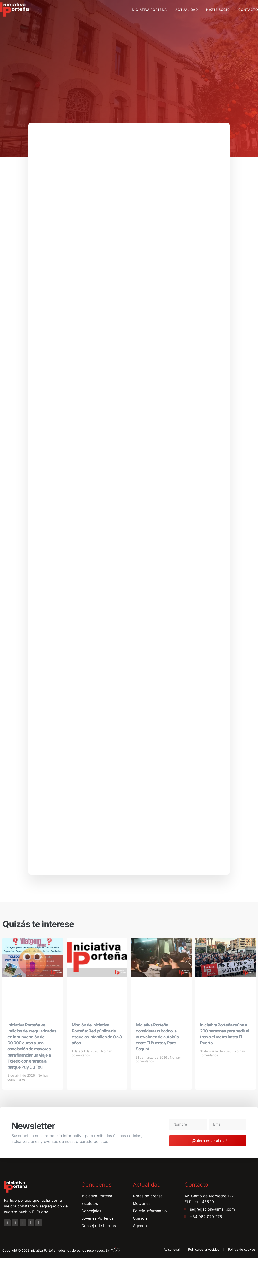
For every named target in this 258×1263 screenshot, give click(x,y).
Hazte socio (218, 9)
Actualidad (186, 9)
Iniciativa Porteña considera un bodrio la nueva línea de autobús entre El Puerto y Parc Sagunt (157, 1041)
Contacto (248, 9)
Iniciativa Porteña (149, 9)
